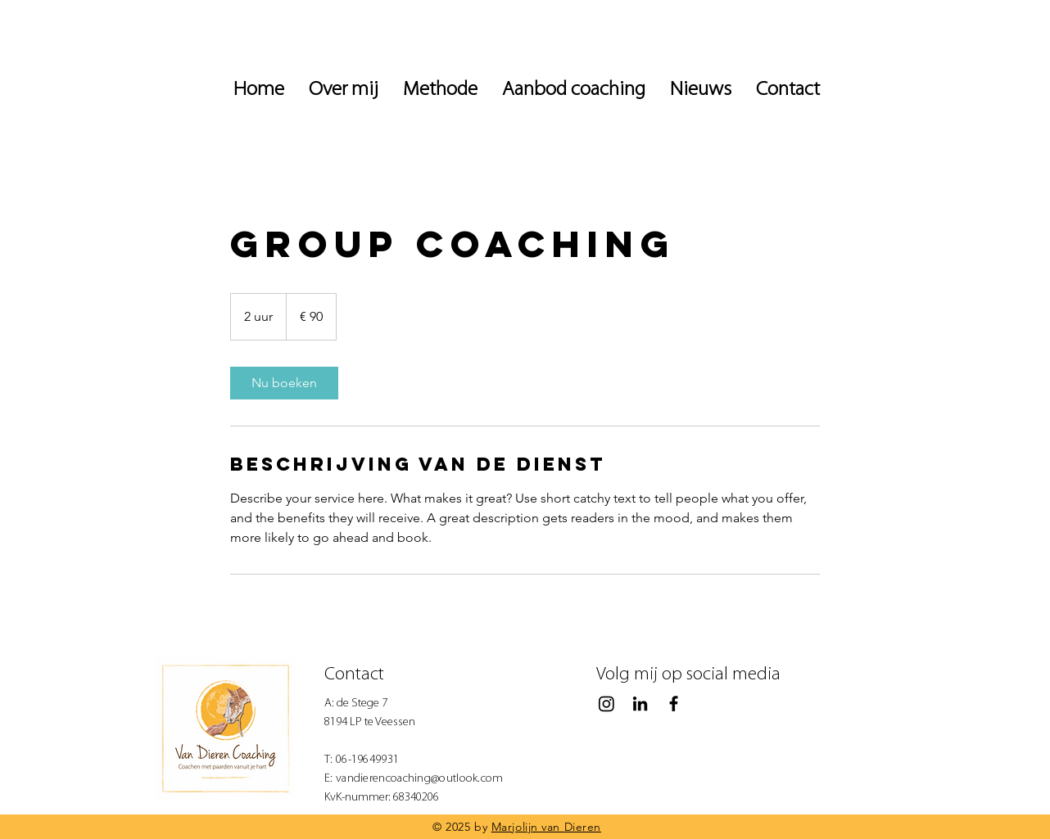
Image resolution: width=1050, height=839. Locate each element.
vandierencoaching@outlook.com (420, 779)
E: (330, 779)
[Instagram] (606, 703)
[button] (701, 90)
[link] (284, 383)
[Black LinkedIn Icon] (640, 703)
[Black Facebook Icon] (673, 703)
